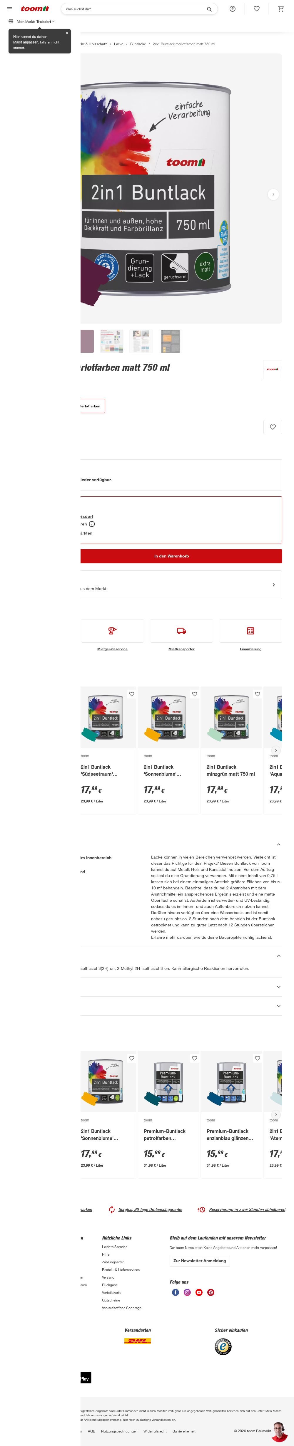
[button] (232, 9)
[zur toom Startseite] (35, 9)
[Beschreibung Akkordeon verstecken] (147, 844)
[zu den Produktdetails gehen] (23, 377)
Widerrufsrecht (155, 1431)
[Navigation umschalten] (8, 9)
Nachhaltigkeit (68, 1269)
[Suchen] (135, 8)
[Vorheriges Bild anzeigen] (20, 194)
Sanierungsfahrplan (27, 1292)
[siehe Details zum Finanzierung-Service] (250, 635)
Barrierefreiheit (184, 1431)
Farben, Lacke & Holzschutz (85, 43)
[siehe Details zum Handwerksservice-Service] (43, 635)
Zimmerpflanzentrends (29, 1300)
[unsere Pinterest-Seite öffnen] (210, 1294)
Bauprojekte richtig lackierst (245, 937)
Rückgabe (110, 1284)
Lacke (118, 43)
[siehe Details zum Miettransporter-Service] (181, 635)
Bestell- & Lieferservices (121, 1269)
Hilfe (105, 1254)
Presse (62, 1261)
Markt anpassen (25, 42)
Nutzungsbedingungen (119, 1431)
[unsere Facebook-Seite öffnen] (175, 1294)
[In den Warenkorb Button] (171, 556)
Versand (108, 1277)
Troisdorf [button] (45, 21)
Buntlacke (138, 43)
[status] (256, 9)
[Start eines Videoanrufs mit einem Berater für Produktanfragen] (147, 584)
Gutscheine (111, 1300)
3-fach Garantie (24, 1246)
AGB (91, 1431)
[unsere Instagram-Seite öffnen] (187, 1294)
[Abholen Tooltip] (92, 524)
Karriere (63, 1254)
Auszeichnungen (70, 1277)
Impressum (73, 1431)
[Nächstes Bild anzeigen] (273, 194)
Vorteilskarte (111, 1292)
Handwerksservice (26, 1254)
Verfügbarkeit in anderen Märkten (61, 532)
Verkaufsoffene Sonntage (121, 1307)
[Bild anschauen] (147, 188)
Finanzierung (22, 1269)
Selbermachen (23, 1277)
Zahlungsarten (113, 1261)
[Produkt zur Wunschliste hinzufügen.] (272, 427)
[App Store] (29, 1381)
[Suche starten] (209, 9)
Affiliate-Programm (72, 1284)
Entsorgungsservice (27, 1261)
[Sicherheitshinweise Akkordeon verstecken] (147, 955)
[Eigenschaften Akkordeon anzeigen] (147, 987)
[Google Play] (71, 1381)
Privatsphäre (49, 1431)
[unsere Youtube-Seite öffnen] (199, 1294)
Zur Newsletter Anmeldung (199, 1260)
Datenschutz (21, 1431)
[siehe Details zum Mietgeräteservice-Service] (112, 635)
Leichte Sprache (114, 1246)
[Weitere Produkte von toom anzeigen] (269, 370)
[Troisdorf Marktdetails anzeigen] (77, 516)
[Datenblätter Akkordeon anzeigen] (147, 1006)
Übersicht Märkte (25, 1284)
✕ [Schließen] (67, 33)
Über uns (64, 1246)
